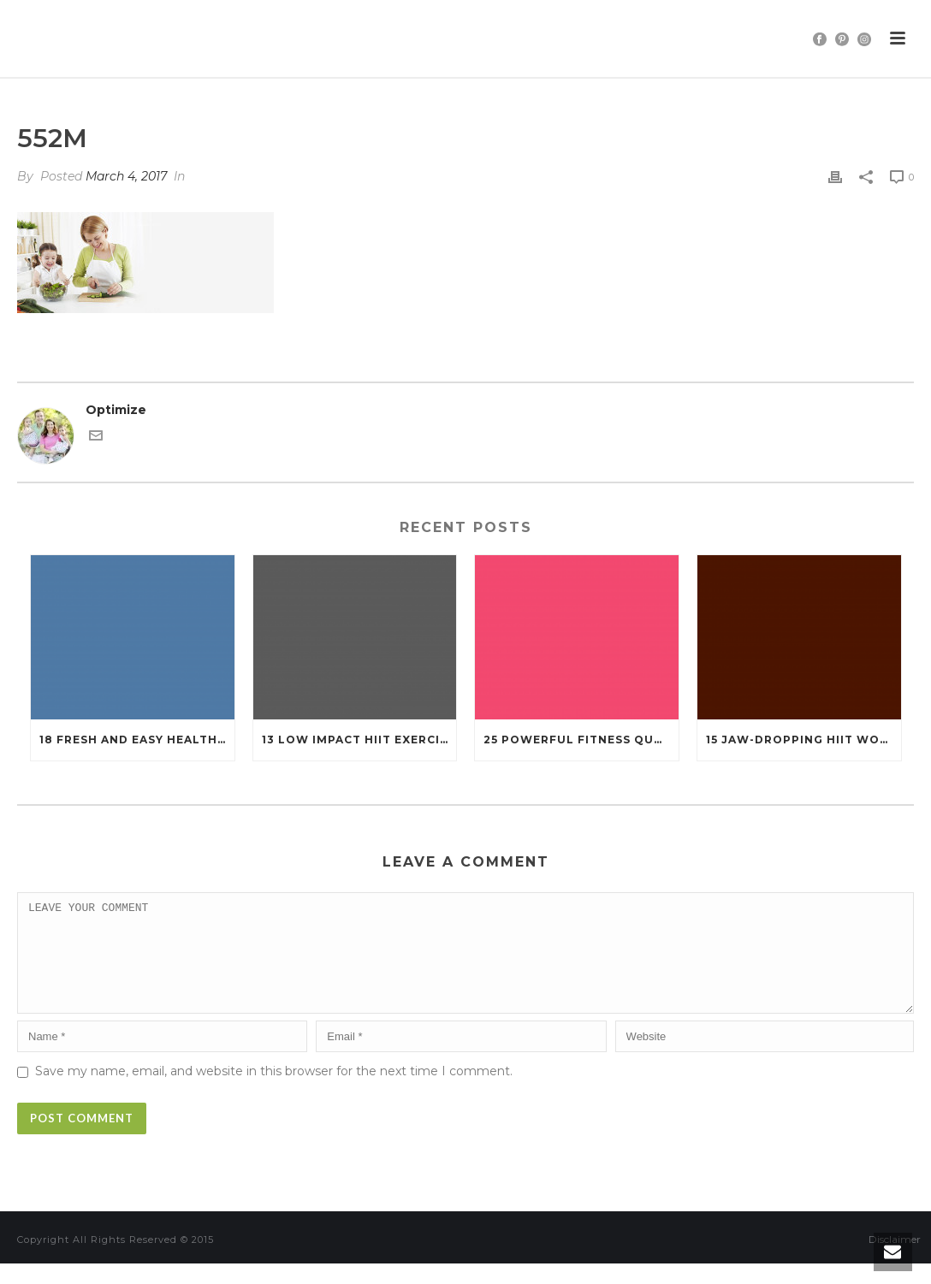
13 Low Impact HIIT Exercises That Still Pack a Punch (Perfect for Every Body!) (359, 739)
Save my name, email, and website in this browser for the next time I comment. (274, 1091)
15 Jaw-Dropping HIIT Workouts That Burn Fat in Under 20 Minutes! (803, 739)
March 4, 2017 (126, 176)
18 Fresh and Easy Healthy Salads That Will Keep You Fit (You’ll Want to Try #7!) (136, 739)
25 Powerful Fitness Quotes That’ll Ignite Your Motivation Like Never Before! (581, 739)
